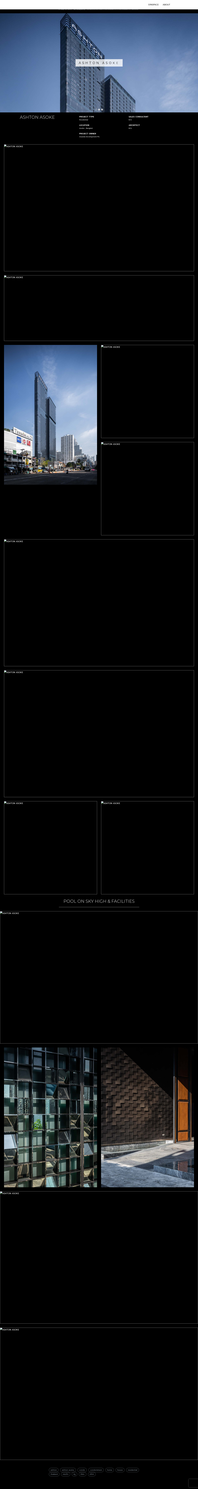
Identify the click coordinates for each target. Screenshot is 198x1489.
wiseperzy (80, 9)
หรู (74, 1474)
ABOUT (166, 4)
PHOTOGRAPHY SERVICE (128, 9)
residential (132, 1470)
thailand (54, 1474)
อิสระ (83, 1474)
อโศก (92, 1474)
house (120, 1470)
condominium (96, 1470)
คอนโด (65, 1474)
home (109, 1470)
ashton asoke (68, 1470)
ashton (54, 1470)
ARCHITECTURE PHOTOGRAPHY (103, 9)
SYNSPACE (153, 4)
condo (82, 1470)
